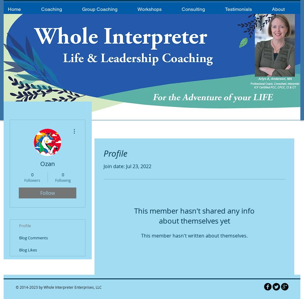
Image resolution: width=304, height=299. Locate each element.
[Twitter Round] (276, 287)
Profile (25, 225)
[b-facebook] (268, 287)
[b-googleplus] (285, 287)
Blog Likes (28, 250)
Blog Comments (33, 238)
